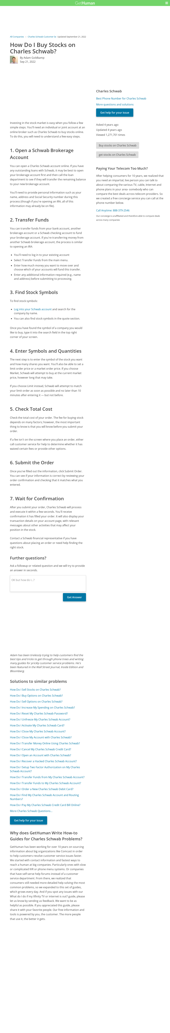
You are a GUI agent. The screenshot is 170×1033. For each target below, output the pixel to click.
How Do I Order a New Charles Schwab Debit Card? (41, 789)
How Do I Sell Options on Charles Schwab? (36, 701)
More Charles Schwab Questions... (31, 811)
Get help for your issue (28, 820)
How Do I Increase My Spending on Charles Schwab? (42, 707)
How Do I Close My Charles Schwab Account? (38, 731)
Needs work (104, 998)
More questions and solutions (115, 104)
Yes (91, 998)
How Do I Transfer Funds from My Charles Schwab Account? (47, 777)
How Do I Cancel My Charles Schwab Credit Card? (40, 749)
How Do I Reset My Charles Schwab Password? (39, 713)
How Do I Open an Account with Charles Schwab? (40, 755)
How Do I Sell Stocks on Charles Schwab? (35, 689)
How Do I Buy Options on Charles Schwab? (36, 695)
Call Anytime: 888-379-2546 (112, 210)
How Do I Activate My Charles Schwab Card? (37, 725)
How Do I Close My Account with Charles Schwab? (41, 737)
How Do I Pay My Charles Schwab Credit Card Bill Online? (45, 805)
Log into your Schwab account (33, 309)
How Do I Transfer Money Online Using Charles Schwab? (45, 743)
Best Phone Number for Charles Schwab (121, 98)
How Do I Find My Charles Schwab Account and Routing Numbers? (44, 797)
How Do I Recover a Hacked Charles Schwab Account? (43, 761)
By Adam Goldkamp (32, 58)
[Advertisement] (48, 92)
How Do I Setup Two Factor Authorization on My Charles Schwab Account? (45, 769)
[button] (166, 3)
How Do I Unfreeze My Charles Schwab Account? (40, 719)
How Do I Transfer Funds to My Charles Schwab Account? (45, 783)
